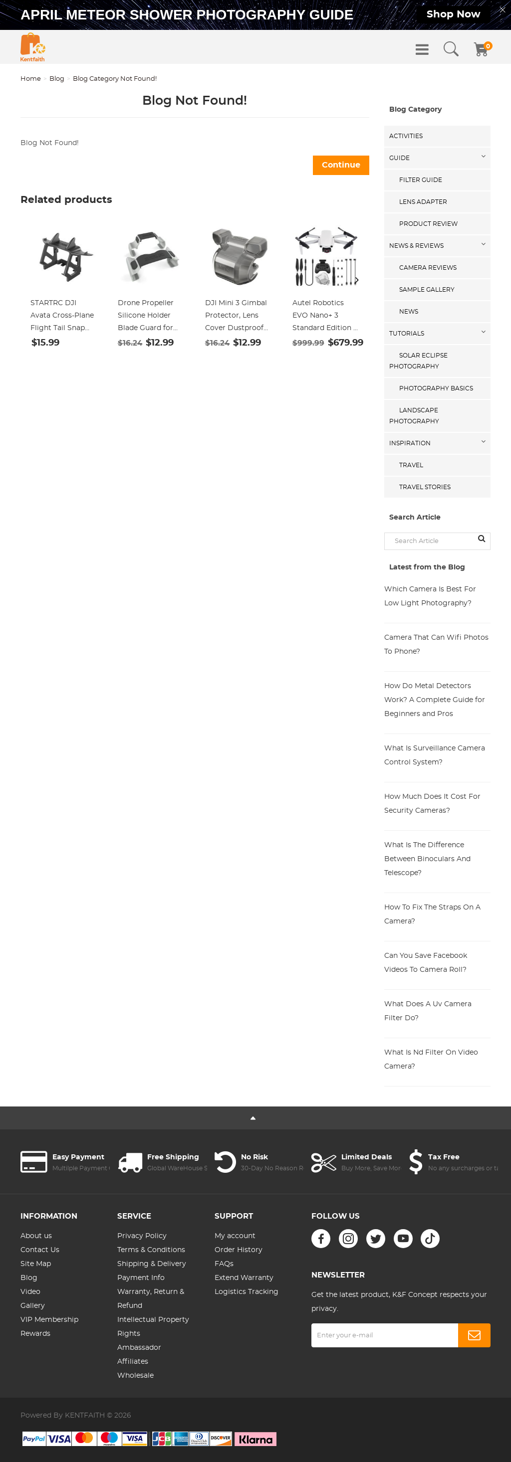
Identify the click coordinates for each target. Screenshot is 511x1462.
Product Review (428, 224)
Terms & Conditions (151, 1250)
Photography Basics (436, 388)
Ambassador (139, 1347)
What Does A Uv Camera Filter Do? (428, 1011)
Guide (399, 158)
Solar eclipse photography (418, 361)
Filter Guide (420, 180)
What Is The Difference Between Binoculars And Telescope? (427, 859)
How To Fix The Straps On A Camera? (432, 914)
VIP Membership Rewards (49, 1326)
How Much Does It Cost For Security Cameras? (432, 803)
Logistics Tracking (246, 1291)
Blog (56, 79)
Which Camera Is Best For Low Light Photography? (430, 596)
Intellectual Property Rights (153, 1326)
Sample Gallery (427, 290)
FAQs (224, 1264)
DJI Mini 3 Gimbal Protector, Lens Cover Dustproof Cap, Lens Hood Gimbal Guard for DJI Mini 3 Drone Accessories (236, 317)
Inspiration (410, 443)
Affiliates (132, 1361)
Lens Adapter (423, 202)
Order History (238, 1250)
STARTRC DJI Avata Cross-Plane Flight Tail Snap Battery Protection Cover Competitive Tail (63, 317)
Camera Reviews (428, 268)
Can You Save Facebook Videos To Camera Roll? (425, 962)
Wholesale (135, 1375)
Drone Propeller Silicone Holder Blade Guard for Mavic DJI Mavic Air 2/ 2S (146, 317)
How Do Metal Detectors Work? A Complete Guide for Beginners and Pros (434, 700)
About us (36, 1236)
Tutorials (406, 334)
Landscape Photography (414, 415)
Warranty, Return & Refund (150, 1298)
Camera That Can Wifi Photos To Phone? (436, 644)
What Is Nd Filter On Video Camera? (431, 1059)
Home (30, 79)
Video (30, 1291)
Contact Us (39, 1250)
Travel (411, 465)
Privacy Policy (142, 1236)
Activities (406, 136)
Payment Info (141, 1278)
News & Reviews (416, 246)
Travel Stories (425, 487)
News (408, 312)
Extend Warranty (244, 1278)
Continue (341, 165)
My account (235, 1236)
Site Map (35, 1264)
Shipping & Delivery (151, 1264)
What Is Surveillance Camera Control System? (434, 755)
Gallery (32, 1305)
